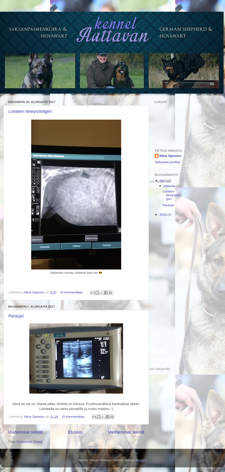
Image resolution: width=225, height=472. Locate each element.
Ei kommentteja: (72, 292)
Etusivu (75, 432)
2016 (164, 214)
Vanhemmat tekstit (126, 432)
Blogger (140, 460)
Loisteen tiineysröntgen (30, 111)
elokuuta (169, 186)
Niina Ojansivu (170, 156)
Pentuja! (16, 316)
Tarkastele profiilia (167, 162)
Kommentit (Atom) (29, 441)
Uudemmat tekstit (25, 432)
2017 (164, 180)
